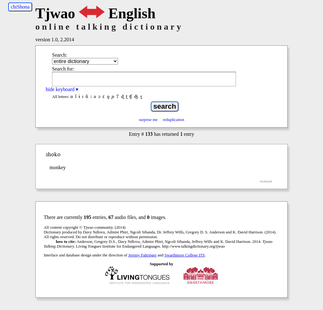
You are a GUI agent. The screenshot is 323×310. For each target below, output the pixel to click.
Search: (59, 55)
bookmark (266, 181)
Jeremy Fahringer (142, 255)
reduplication (173, 120)
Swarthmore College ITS (184, 255)
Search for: (63, 69)
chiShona (20, 6)
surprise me (148, 120)
